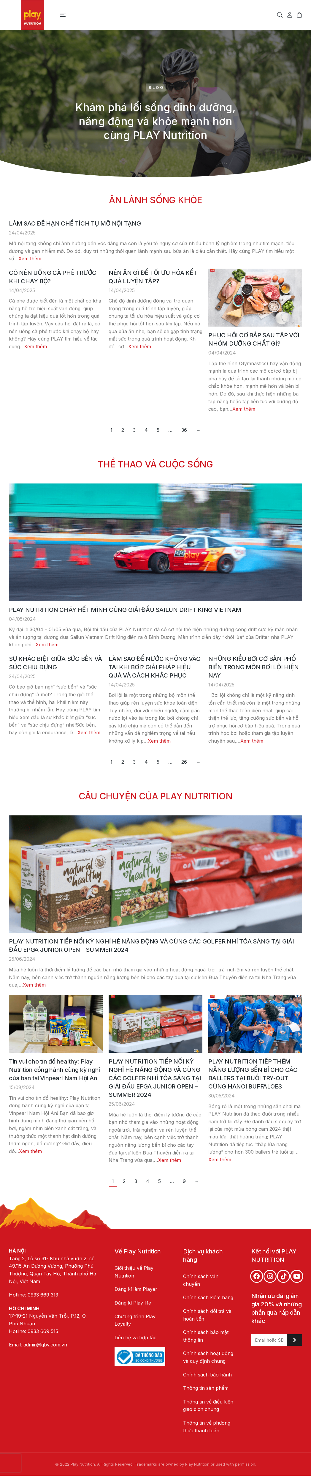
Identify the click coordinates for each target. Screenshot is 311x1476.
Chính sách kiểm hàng (208, 1297)
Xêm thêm (34, 985)
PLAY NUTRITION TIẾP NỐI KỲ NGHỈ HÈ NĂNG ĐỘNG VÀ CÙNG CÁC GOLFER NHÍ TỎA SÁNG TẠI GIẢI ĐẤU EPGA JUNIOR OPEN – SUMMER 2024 (151, 945)
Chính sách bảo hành (207, 1375)
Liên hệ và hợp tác (135, 1337)
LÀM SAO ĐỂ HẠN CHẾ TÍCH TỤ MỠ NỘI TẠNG (75, 223)
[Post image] (255, 298)
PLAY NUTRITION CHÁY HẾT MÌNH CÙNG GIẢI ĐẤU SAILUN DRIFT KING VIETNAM (125, 609)
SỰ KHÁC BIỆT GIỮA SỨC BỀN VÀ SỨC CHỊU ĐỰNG (55, 663)
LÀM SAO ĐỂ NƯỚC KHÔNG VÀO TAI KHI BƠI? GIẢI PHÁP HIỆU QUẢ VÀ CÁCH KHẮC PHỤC (155, 667)
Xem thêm (29, 259)
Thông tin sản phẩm (206, 1388)
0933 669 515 (43, 1331)
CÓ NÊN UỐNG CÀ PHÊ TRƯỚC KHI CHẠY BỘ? (52, 277)
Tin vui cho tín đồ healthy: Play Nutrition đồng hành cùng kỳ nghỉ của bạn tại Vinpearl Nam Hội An (54, 1070)
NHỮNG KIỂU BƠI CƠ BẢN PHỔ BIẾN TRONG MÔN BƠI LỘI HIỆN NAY (253, 667)
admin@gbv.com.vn (45, 1345)
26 (184, 762)
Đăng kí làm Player (136, 1289)
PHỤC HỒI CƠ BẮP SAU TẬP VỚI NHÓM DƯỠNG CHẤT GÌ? (253, 339)
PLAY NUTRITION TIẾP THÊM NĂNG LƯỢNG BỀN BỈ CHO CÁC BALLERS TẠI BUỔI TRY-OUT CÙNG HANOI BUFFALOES (253, 1074)
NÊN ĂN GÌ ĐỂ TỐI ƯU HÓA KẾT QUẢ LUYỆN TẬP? (153, 277)
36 (184, 430)
